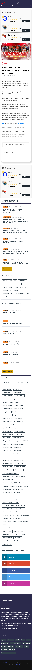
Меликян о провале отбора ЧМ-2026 (13, 242)
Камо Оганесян (17, 450)
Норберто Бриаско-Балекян (10, 473)
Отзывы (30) (11, 39)
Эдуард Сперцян (7, 537)
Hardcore (13, 382)
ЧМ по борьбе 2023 (8, 528)
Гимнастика (6, 424)
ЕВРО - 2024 (26, 441)
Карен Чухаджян (17, 453)
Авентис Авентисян (8, 386)
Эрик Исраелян (7, 544)
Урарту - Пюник (9, 334)
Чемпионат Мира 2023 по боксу (11, 518)
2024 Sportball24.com (9, 663)
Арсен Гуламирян (7, 405)
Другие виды (7, 217)
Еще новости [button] (7, 269)
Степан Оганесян (18, 489)
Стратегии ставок (7, 287)
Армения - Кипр (7, 399)
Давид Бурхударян (8, 434)
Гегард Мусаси (18, 418)
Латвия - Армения (16, 457)
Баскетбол (7, 228)
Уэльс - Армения (7, 499)
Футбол (6, 206)
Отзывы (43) (11, 30)
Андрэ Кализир (7, 389)
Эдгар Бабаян (19, 528)
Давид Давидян (19, 434)
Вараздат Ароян (7, 415)
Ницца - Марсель (9, 313)
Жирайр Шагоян (7, 447)
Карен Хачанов (7, 453)
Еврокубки (6, 444)
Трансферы (6, 296)
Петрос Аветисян (23, 483)
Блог (26, 287)
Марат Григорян (19, 463)
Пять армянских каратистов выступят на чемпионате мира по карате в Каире (16, 221)
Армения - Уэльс (19, 402)
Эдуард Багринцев (8, 534)
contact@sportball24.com (9, 629)
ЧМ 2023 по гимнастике (9, 521)
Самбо (26, 486)
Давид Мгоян (6, 437)
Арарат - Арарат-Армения (12, 323)
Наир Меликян (19, 470)
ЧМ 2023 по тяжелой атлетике (11, 524)
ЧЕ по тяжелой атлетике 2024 (11, 512)
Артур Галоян (6, 412)
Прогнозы (5, 486)
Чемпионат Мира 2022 (22, 515)
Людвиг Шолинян (7, 463)
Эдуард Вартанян (20, 534)
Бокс (5, 259)
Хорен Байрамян (20, 505)
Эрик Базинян (18, 541)
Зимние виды (17, 447)
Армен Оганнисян (8, 395)
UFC (27, 382)
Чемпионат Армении (8, 515)
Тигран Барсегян (7, 492)
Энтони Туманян (7, 541)
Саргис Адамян (7, 489)
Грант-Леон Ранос (8, 428)
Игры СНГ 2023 (7, 450)
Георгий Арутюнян (19, 421)
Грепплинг (17, 428)
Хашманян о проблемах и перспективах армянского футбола (13, 210)
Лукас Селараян (18, 460)
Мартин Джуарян (7, 466)
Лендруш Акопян (7, 460)
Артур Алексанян (18, 408)
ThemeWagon (16, 667)
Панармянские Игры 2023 (20, 134)
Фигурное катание (19, 499)
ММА (15, 280)
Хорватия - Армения (8, 505)
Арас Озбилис (17, 389)
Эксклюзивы (17, 537)
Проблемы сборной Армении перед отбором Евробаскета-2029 (15, 231)
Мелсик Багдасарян (19, 466)
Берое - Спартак (9, 365)
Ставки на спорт (7, 290)
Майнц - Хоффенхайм (11, 344)
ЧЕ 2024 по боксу (7, 508)
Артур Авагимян (7, 408)
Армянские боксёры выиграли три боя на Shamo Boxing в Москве (15, 262)
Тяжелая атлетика (8, 293)
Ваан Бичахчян (16, 412)
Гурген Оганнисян (7, 431)
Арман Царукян (16, 392)
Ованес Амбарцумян (8, 476)
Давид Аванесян (19, 431)
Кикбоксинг (6, 457)
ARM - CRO (6, 382)
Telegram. (20, 123)
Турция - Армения (8, 495)
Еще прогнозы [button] (7, 371)
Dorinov (10, 26)
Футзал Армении (17, 136)
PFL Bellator (21, 382)
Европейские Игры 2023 (17, 444)
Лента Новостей (19, 287)
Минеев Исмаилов (8, 470)
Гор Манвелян (15, 424)
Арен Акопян (6, 392)
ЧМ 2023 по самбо (23, 521)
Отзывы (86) (11, 21)
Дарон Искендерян (17, 437)
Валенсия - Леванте (10, 354)
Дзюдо (19, 441)
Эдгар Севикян (7, 531)
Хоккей (16, 290)
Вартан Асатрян (18, 415)
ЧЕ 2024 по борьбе (19, 508)
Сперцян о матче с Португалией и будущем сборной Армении (15, 252)
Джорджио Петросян (8, 441)
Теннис (13, 284)
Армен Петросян (19, 395)
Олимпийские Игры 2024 (9, 479)
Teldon (10, 17)
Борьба (19, 284)
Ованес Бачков (20, 476)
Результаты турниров (16, 486)
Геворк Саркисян (7, 418)
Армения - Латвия (18, 399)
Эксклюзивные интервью (8, 652)
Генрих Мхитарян (7, 421)
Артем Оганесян (18, 405)
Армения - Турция (8, 402)
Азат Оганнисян (20, 386)
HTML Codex (19, 665)
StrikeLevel (11, 35)
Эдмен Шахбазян (18, 531)
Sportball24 (10, 127)
